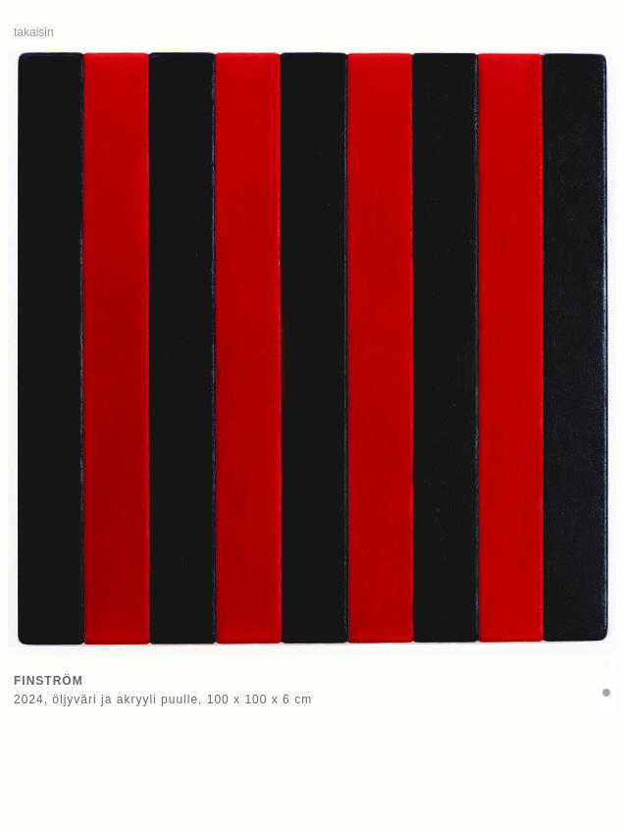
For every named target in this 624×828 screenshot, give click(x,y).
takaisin (34, 32)
